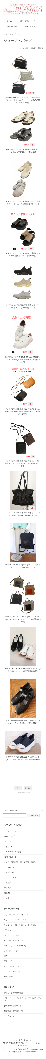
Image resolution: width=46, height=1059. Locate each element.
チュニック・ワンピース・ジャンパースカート (22, 925)
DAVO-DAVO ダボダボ (12, 852)
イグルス (7, 883)
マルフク (7, 888)
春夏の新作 (8, 977)
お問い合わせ (10, 26)
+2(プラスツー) (10, 857)
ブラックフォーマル (12, 971)
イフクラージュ (10, 831)
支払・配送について (25, 21)
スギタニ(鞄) (9, 872)
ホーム (7, 21)
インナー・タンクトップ (13, 940)
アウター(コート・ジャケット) (15, 915)
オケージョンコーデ (12, 966)
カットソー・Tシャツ (12, 935)
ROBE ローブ (9, 836)
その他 (6, 898)
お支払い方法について (12, 1006)
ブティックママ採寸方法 (13, 993)
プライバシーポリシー (34, 1043)
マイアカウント (10, 1016)
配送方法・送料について (13, 1011)
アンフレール (9, 867)
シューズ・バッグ (16, 34)
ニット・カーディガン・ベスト (16, 920)
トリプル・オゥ (10, 878)
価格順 (33, 48)
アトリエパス (9, 847)
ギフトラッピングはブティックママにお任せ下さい (23, 999)
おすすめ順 (24, 48)
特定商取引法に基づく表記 (13, 1043)
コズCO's (7, 841)
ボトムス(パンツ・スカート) (15, 946)
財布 (5, 956)
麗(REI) (7, 893)
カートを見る (28, 26)
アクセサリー (9, 961)
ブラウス (7, 930)
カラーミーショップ (11, 1049)
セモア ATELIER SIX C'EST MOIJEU (20, 862)
